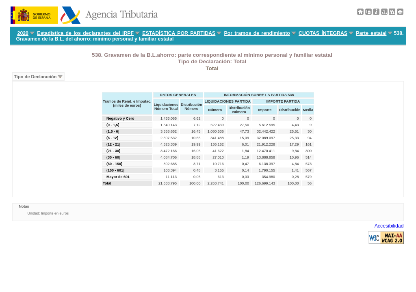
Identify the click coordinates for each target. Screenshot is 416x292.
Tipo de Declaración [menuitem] (35, 76)
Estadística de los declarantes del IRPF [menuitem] (85, 33)
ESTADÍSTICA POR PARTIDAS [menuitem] (178, 33)
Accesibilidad (389, 226)
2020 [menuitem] (22, 33)
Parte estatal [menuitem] (371, 33)
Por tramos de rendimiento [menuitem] (257, 33)
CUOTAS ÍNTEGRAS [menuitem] (323, 33)
